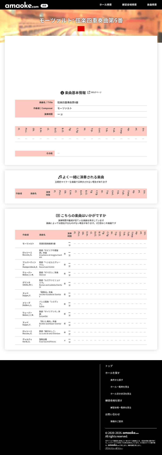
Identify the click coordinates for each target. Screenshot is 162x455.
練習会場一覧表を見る (120, 407)
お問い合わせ (112, 414)
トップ (109, 366)
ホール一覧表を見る (119, 387)
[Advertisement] (81, 61)
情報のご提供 (116, 421)
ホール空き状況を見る (120, 393)
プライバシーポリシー (114, 448)
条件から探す (116, 380)
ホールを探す (112, 372)
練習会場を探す (113, 400)
